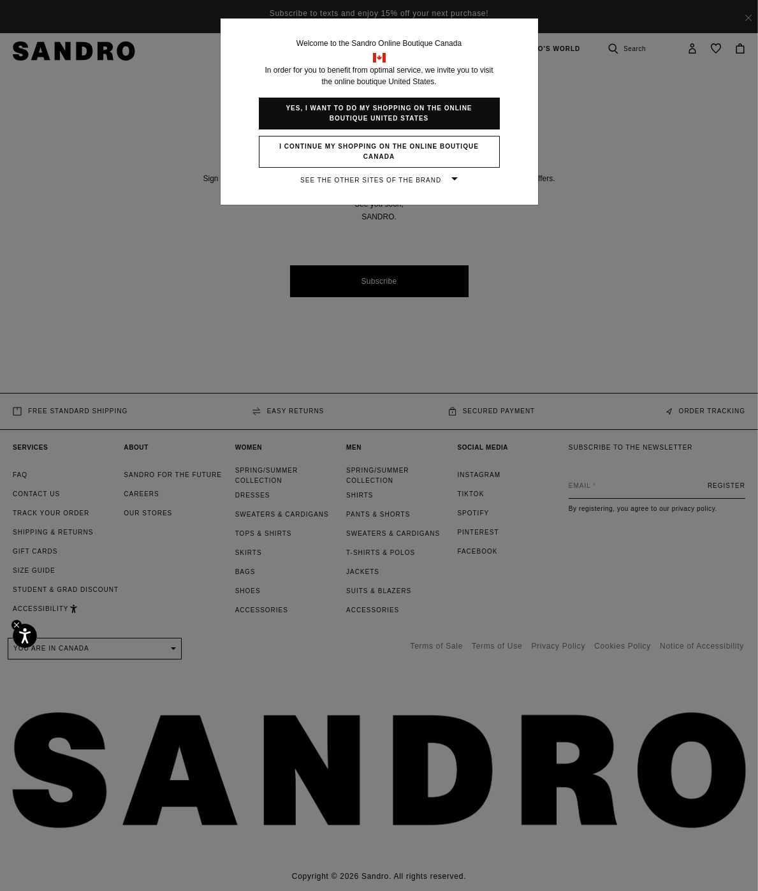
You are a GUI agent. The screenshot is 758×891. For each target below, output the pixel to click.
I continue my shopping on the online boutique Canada (379, 151)
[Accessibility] (25, 636)
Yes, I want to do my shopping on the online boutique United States (379, 113)
